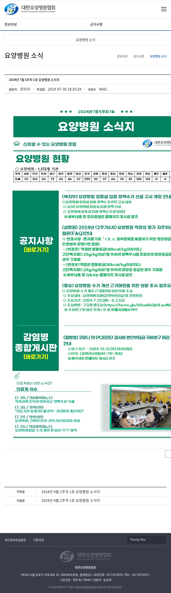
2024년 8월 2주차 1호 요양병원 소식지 (70, 500)
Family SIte (137, 539)
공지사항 (96, 24)
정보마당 (10, 24)
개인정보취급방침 (15, 540)
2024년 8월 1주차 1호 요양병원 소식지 (70, 491)
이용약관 (38, 540)
